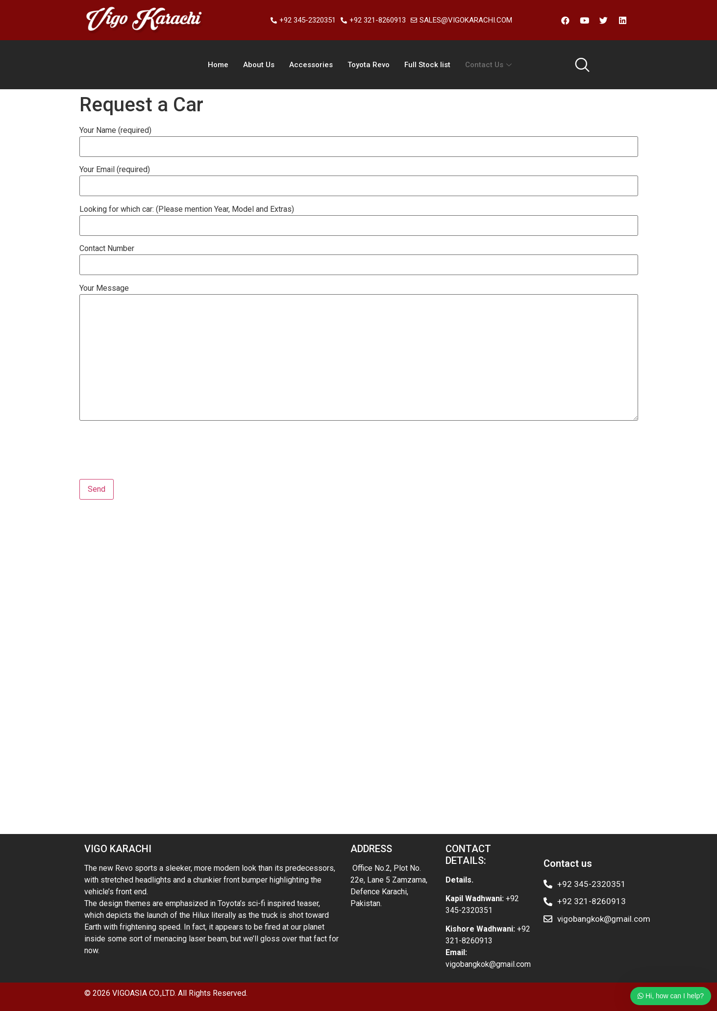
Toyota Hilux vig (585, 644)
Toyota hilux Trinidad (335, 714)
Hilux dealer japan (217, 785)
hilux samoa (217, 667)
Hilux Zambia (395, 714)
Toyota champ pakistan (310, 655)
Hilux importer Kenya (356, 550)
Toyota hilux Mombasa (268, 620)
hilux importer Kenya (567, 773)
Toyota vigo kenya (513, 691)
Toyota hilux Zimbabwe (182, 820)
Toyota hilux (253, 679)
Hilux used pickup (476, 585)
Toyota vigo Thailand (146, 608)
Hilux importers (211, 608)
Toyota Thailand (168, 761)
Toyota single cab (230, 550)
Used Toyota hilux (228, 761)
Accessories (311, 64)
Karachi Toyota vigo (163, 655)
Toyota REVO (180, 561)
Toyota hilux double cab (521, 620)
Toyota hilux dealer (153, 714)
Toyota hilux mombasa (192, 679)
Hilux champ (411, 620)
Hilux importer (119, 679)
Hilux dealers (276, 644)
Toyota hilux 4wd (132, 726)
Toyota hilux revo (307, 679)
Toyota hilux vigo (108, 550)
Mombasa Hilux (223, 644)
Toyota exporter (291, 550)
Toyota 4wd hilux (530, 550)
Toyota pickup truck (138, 773)
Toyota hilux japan (154, 785)
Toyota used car (422, 550)
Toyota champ (539, 561)
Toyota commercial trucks (341, 820)
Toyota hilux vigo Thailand (149, 667)
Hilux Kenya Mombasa (155, 644)
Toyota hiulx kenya (511, 785)
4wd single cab (142, 597)
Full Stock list (427, 64)
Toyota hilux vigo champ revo (280, 773)
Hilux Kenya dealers (545, 585)
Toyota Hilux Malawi (259, 820)
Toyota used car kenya (325, 585)
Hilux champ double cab (269, 808)
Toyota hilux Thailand (432, 797)
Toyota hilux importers (321, 597)
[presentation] (153, 455)
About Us (258, 64)
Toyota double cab (203, 597)
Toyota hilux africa (349, 750)
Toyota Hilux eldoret (416, 750)
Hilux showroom (196, 585)
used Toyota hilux (308, 726)
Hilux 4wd (347, 561)
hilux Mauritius (459, 655)
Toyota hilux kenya (134, 585)
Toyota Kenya (385, 597)
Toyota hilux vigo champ (152, 797)
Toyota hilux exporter (402, 561)
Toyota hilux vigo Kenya (291, 785)
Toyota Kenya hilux (194, 620)
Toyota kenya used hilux (212, 738)
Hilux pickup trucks (415, 667)
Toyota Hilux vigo (480, 667)
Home (218, 64)
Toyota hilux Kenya (379, 691)
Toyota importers (501, 632)
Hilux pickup (476, 550)
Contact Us (489, 64)
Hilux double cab (168, 550)
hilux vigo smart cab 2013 (490, 808)
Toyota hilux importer (370, 785)
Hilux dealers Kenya (452, 608)
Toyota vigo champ (519, 655)
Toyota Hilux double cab (513, 644)
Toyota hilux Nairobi (442, 785)
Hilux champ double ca (279, 667)
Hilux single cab (122, 573)
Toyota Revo (368, 64)
